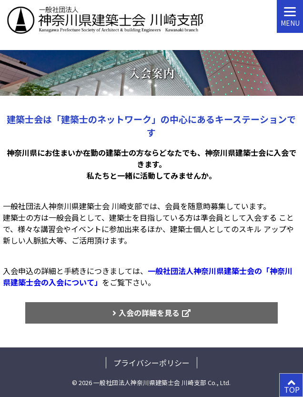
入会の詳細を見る (149, 312)
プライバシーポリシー (151, 362)
